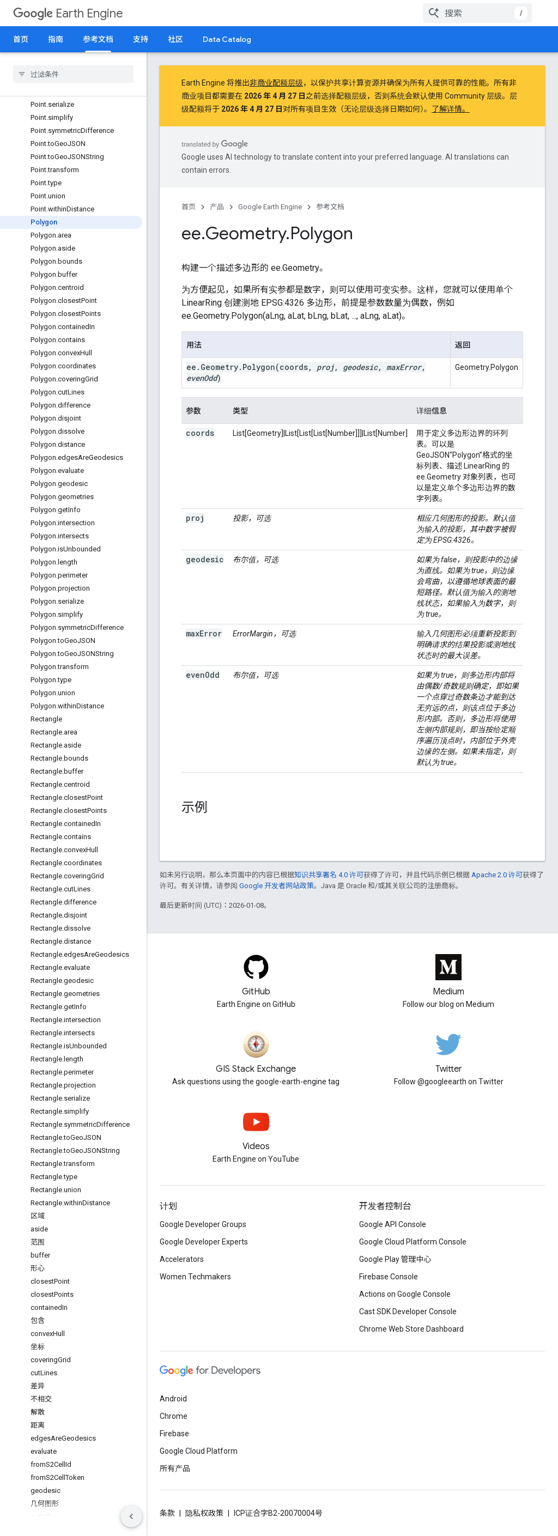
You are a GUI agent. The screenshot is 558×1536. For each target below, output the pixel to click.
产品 (217, 207)
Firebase (174, 1433)
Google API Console (392, 1224)
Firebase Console (388, 1276)
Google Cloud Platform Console (412, 1241)
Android (173, 1398)
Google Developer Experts (204, 1241)
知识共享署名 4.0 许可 (328, 875)
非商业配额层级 (276, 82)
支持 (140, 39)
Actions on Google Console (405, 1294)
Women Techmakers (195, 1276)
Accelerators (182, 1259)
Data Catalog (227, 39)
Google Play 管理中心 (395, 1259)
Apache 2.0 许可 (497, 875)
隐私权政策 (204, 1513)
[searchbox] (73, 74)
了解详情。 (451, 109)
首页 (20, 39)
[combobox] (477, 13)
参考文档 (330, 207)
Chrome (173, 1416)
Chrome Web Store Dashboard (411, 1329)
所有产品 (175, 1468)
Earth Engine (68, 13)
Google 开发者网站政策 (276, 886)
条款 (167, 1513)
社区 (175, 39)
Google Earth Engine (270, 207)
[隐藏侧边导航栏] (131, 1516)
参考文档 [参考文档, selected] (98, 39)
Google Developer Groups (203, 1224)
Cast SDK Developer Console (408, 1311)
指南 (55, 39)
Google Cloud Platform (199, 1451)
